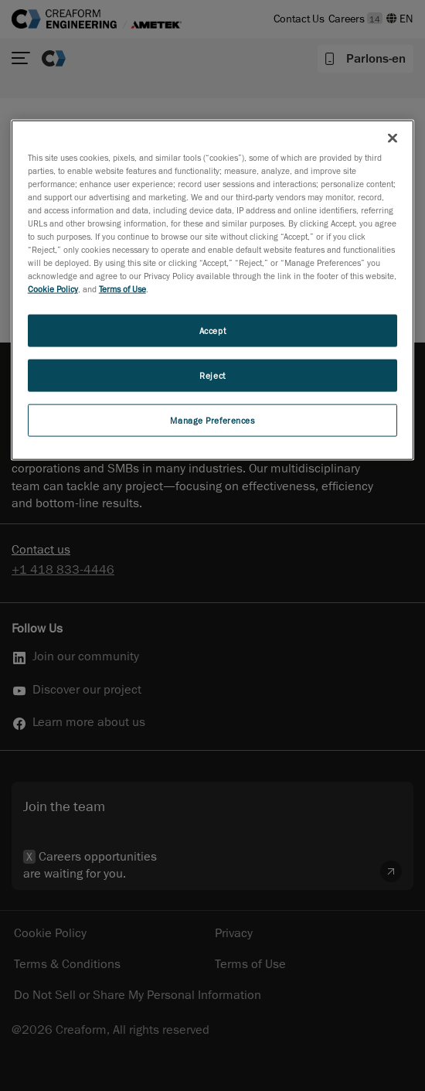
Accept (212, 331)
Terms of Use (122, 289)
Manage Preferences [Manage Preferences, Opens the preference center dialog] (212, 420)
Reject (212, 375)
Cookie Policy (53, 289)
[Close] (393, 138)
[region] (213, 289)
